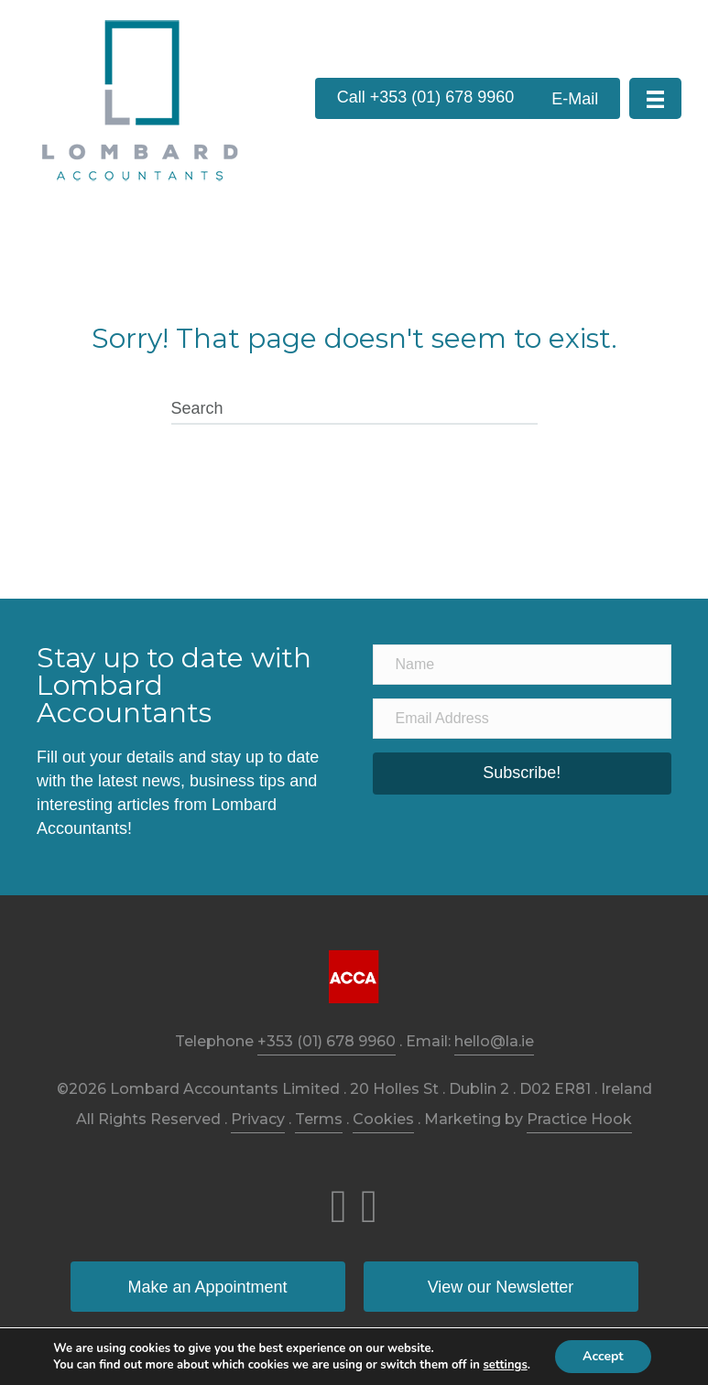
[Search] (354, 409)
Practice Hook (579, 1119)
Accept (603, 1356)
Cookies (383, 1119)
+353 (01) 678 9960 (326, 1041)
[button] (426, 98)
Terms (319, 1119)
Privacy (258, 1119)
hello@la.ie (494, 1041)
